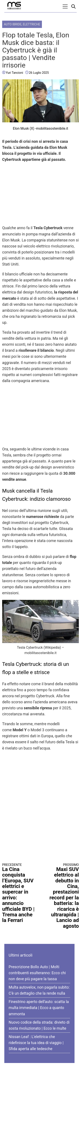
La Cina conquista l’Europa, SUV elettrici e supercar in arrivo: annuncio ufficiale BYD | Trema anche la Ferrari (19, 893)
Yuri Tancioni (14, 72)
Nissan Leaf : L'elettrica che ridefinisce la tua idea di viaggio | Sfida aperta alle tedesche (36, 1043)
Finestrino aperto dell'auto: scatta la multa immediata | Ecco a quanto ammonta (39, 1008)
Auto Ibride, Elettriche (22, 24)
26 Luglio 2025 (39, 72)
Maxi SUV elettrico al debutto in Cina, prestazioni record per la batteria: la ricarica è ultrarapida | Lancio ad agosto (61, 896)
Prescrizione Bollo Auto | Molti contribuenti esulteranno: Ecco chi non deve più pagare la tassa (37, 973)
